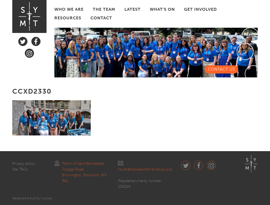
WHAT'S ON (162, 9)
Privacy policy (23, 163)
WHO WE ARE (69, 9)
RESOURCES (67, 17)
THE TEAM (104, 9)
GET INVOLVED (200, 9)
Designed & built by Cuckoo (32, 198)
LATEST (132, 9)
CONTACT (101, 17)
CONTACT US (221, 69)
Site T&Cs (20, 169)
